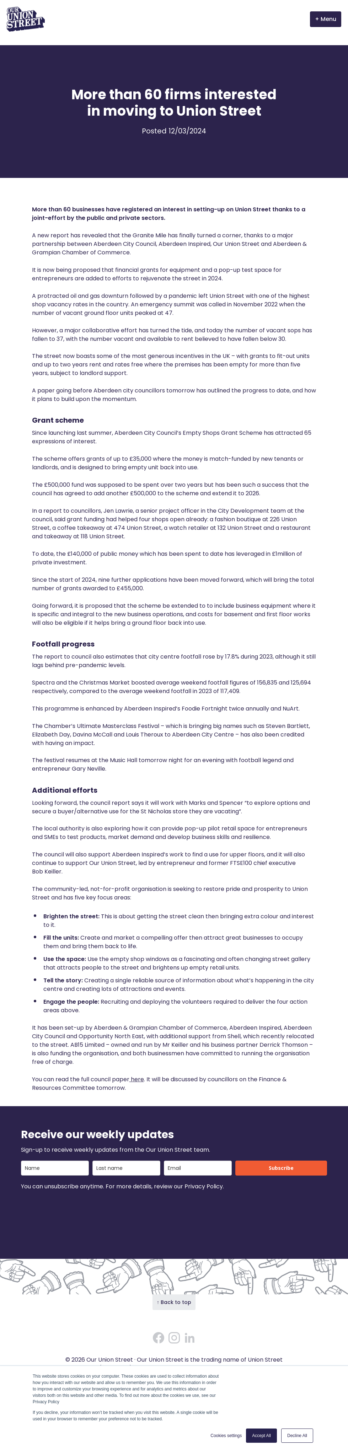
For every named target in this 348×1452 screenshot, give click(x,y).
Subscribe (281, 1168)
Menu (328, 19)
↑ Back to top (174, 1302)
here (136, 1079)
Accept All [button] (261, 1435)
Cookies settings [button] (226, 1435)
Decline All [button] (297, 1435)
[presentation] (75, 1210)
